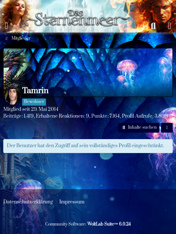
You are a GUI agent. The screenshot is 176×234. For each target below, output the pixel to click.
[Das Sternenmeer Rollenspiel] (80, 6)
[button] (138, 128)
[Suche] (153, 26)
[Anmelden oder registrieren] (169, 26)
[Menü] (6, 26)
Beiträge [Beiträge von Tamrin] (12, 116)
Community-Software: (88, 224)
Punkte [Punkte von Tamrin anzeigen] (99, 116)
